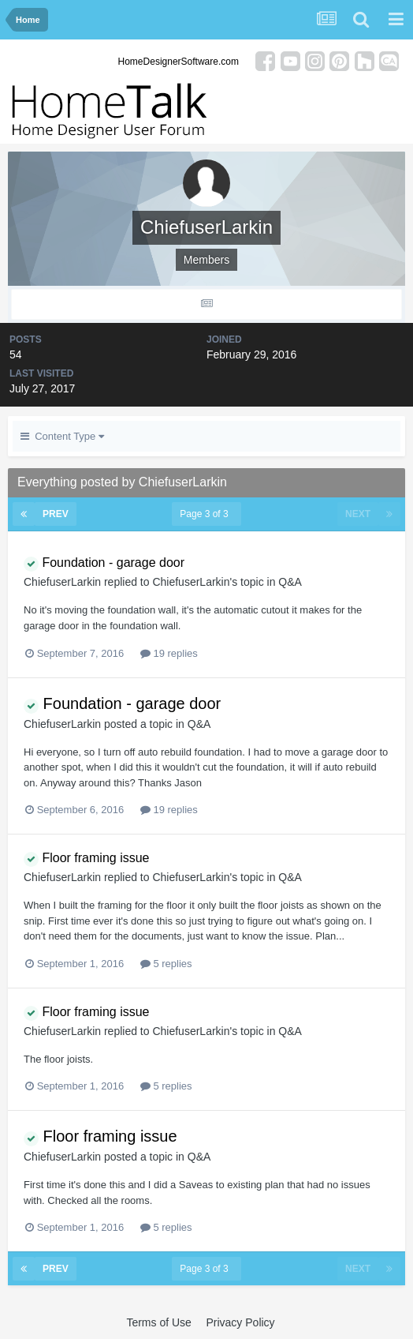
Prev (56, 513)
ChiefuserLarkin (62, 582)
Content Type (62, 436)
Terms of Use (158, 1322)
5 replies (166, 964)
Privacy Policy (240, 1322)
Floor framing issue (87, 858)
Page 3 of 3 (206, 513)
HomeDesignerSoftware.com (178, 61)
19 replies (169, 653)
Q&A (290, 582)
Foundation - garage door (104, 562)
